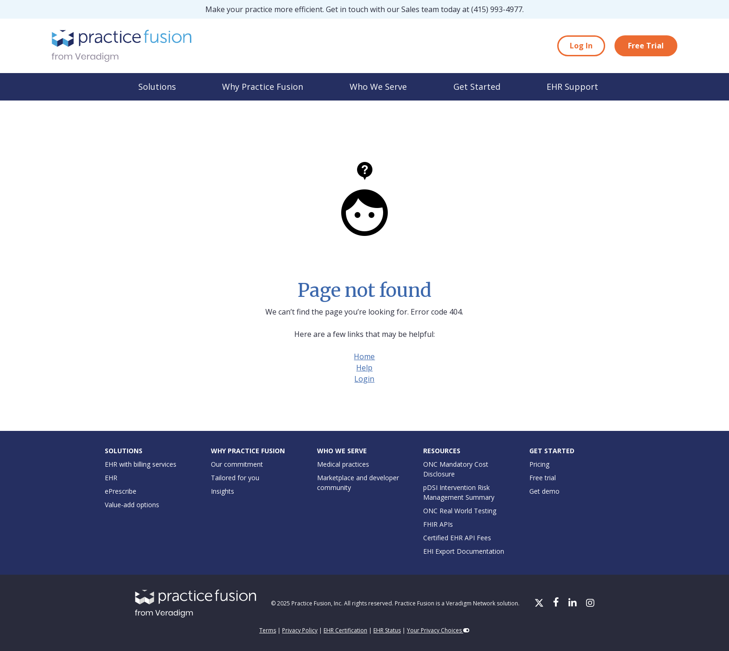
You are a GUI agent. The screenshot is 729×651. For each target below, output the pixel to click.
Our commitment (237, 464)
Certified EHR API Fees (457, 537)
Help (364, 367)
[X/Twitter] (540, 603)
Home (364, 356)
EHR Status (387, 630)
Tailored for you (235, 477)
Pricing (539, 464)
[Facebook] (557, 603)
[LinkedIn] (573, 603)
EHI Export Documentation (463, 551)
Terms (267, 630)
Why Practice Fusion (262, 86)
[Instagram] (590, 603)
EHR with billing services (140, 464)
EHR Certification (345, 630)
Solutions (157, 86)
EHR (111, 477)
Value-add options (132, 504)
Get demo (544, 491)
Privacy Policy (299, 630)
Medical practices (343, 464)
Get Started (476, 86)
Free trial (542, 477)
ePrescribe (120, 491)
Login (364, 379)
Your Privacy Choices (438, 630)
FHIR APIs (438, 524)
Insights (222, 491)
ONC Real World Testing (459, 510)
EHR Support (572, 86)
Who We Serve (378, 86)
